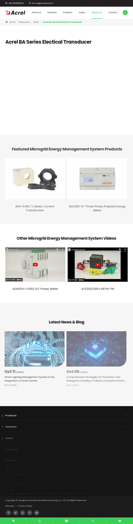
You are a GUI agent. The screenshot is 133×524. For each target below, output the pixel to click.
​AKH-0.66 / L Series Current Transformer (33, 208)
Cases (82, 12)
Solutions (51, 12)
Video (36, 22)
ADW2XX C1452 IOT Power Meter (35, 289)
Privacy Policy (25, 505)
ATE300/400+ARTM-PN (97, 289)
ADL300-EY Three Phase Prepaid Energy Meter (95, 208)
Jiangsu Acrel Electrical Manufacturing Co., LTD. (42, 500)
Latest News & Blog (66, 322)
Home (12, 22)
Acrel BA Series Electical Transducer (62, 22)
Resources (96, 12)
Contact (113, 12)
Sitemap (9, 505)
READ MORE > (9, 385)
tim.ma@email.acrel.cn (42, 3)
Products (67, 12)
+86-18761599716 (16, 3)
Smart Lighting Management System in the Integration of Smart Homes (28, 378)
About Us (36, 12)
